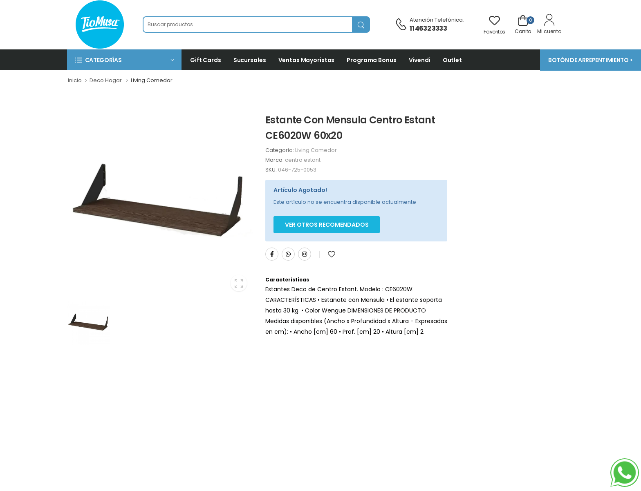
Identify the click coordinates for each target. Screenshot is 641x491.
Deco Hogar (106, 80)
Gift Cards (205, 60)
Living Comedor (152, 80)
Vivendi (419, 60)
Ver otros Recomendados (327, 225)
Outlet (452, 60)
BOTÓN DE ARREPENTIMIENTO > (590, 60)
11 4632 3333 (428, 28)
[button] (124, 59)
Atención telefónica (436, 20)
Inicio (75, 80)
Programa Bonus (371, 60)
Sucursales (249, 60)
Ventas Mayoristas (306, 60)
